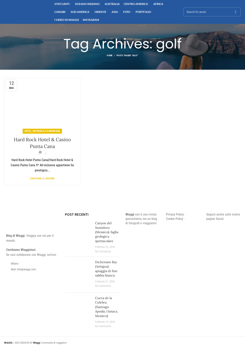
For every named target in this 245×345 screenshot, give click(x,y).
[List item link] (31, 269)
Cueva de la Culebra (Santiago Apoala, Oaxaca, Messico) (106, 307)
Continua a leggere (42, 178)
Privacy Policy (175, 214)
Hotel (28, 131)
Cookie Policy (174, 219)
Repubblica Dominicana (46, 131)
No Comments (103, 251)
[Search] (212, 11)
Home (109, 55)
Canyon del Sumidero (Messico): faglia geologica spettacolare (106, 232)
